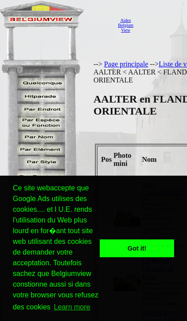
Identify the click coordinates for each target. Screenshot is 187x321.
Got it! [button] (137, 248)
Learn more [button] (72, 307)
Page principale (126, 64)
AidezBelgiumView (125, 25)
